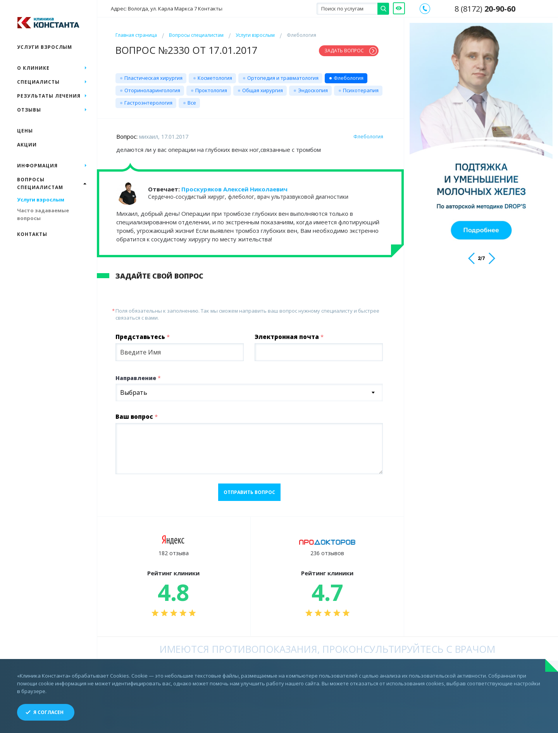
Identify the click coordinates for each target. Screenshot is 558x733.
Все (192, 102)
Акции (27, 144)
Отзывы (29, 110)
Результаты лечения (49, 96)
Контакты (32, 234)
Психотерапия (361, 90)
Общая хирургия (262, 90)
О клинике (33, 68)
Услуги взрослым (255, 35)
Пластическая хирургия (153, 77)
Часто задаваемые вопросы (43, 214)
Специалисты (38, 82)
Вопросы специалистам (196, 35)
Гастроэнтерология (148, 102)
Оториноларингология (152, 90)
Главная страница (136, 35)
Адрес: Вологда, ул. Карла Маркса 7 (166, 8)
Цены (25, 130)
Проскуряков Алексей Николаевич (234, 189)
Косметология (215, 77)
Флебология (348, 77)
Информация (37, 165)
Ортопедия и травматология (283, 77)
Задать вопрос (344, 50)
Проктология (211, 90)
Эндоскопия (313, 90)
